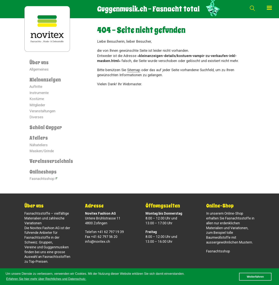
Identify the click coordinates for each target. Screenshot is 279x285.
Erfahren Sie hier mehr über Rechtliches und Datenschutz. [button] (46, 279)
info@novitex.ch (97, 242)
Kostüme (36, 99)
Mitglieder (37, 105)
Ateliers (38, 137)
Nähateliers (38, 145)
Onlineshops (43, 171)
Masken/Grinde (41, 151)
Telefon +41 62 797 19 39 (104, 232)
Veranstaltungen (42, 111)
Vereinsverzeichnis (51, 161)
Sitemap (133, 70)
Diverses (36, 117)
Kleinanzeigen (45, 79)
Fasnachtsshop (41, 179)
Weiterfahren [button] (255, 276)
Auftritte (35, 87)
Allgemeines (39, 69)
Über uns (39, 62)
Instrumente (39, 93)
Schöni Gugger (45, 127)
